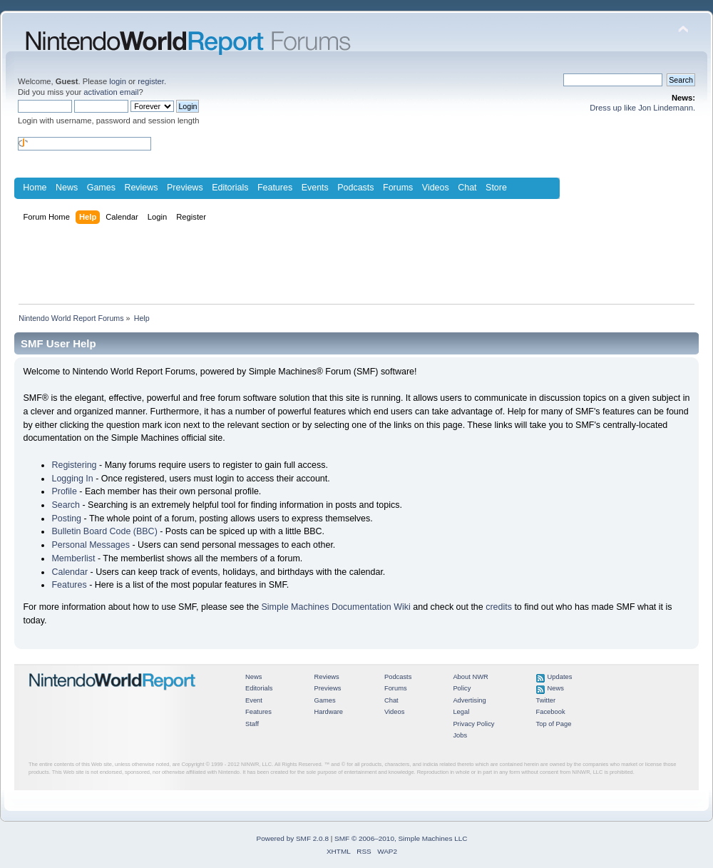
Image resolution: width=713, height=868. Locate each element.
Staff (252, 723)
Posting (66, 519)
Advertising (469, 700)
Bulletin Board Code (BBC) (104, 531)
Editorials (230, 188)
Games (101, 188)
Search (65, 505)
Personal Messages (90, 545)
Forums (398, 188)
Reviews (141, 188)
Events (315, 188)
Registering (73, 465)
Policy (462, 688)
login (117, 81)
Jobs (460, 735)
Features (274, 188)
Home (34, 188)
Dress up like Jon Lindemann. (642, 107)
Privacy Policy (473, 723)
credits (499, 607)
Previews (185, 188)
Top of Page (554, 723)
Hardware (328, 711)
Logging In (72, 479)
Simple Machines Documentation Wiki (336, 607)
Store (496, 188)
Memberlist (73, 558)
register (151, 81)
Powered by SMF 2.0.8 (293, 838)
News (67, 188)
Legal (461, 711)
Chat (467, 188)
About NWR (470, 676)
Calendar (69, 572)
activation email (110, 92)
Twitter (546, 700)
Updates (560, 676)
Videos (435, 188)
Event (253, 700)
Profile (63, 491)
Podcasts (355, 188)
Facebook (550, 711)
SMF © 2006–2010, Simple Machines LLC (400, 838)
